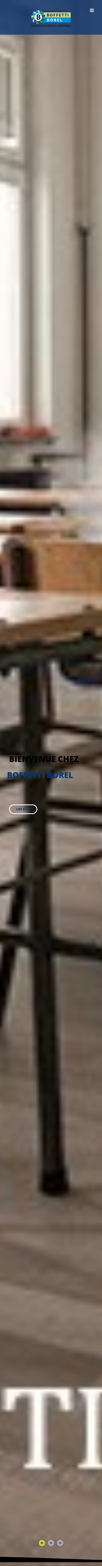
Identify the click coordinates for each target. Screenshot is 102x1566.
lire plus (23, 809)
